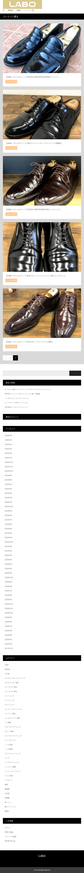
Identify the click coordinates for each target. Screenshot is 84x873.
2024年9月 (8, 475)
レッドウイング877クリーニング (16, 403)
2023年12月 (9, 506)
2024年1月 (8, 502)
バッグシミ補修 (10, 767)
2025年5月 (8, 444)
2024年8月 (8, 480)
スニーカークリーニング (13, 736)
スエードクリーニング (12, 727)
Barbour (7, 669)
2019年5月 (8, 600)
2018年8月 (8, 622)
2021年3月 (8, 546)
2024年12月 (9, 462)
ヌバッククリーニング (12, 753)
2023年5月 (8, 529)
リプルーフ (9, 780)
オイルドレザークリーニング (15, 678)
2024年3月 (8, 493)
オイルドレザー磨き (12, 683)
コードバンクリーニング (13, 709)
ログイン (8, 828)
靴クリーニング (10, 807)
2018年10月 (9, 613)
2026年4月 (8, 435)
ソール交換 (9, 745)
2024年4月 (8, 489)
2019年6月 (8, 595)
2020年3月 (8, 573)
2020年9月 (8, 555)
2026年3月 (8, 440)
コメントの (10, 837)
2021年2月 (8, 551)
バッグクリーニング (12, 762)
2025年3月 (8, 449)
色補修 (7, 798)
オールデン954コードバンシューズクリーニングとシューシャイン (28, 389)
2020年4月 (8, 569)
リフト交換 (9, 776)
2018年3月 (8, 644)
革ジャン (8, 802)
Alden (7, 665)
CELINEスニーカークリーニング (16, 407)
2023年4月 (8, 533)
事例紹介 (10, 10)
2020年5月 (8, 564)
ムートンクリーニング (12, 771)
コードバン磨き (10, 714)
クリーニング (9, 696)
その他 (7, 674)
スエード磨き (9, 731)
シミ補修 (8, 722)
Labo (42, 855)
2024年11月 (9, 467)
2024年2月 (8, 498)
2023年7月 (8, 520)
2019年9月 (8, 582)
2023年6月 (8, 524)
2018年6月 (8, 631)
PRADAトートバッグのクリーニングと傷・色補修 (22, 394)
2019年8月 (8, 586)
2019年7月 (8, 591)
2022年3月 (8, 537)
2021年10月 (9, 542)
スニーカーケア (10, 740)
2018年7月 (8, 626)
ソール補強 (9, 749)
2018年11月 (9, 608)
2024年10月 (9, 471)
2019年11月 (9, 577)
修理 (6, 784)
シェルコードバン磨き (12, 718)
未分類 (7, 793)
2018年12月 (9, 604)
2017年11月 (9, 648)
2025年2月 (8, 453)
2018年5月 (8, 635)
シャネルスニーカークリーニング (16, 398)
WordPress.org (10, 841)
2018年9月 (8, 617)
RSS (42, 861)
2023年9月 (8, 511)
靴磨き (7, 811)
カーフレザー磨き (11, 687)
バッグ (7, 758)
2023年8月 (8, 515)
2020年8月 (8, 560)
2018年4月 (8, 639)
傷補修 (7, 789)
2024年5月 (8, 484)
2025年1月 (8, 458)
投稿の (9, 832)
